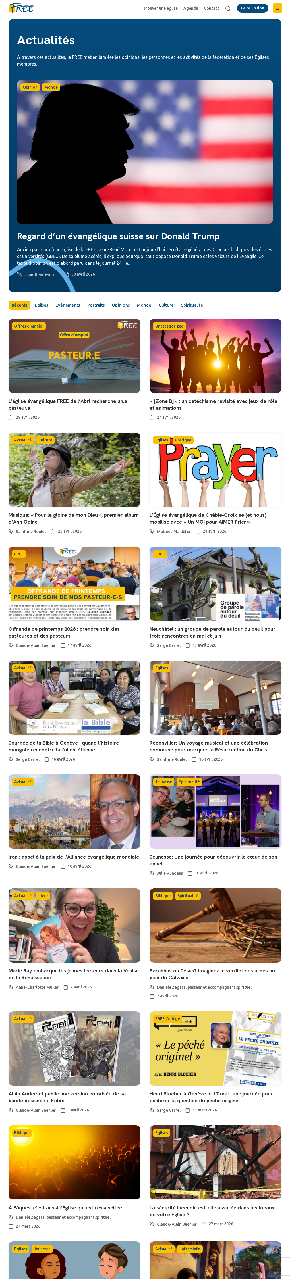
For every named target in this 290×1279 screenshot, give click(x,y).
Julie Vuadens (170, 874)
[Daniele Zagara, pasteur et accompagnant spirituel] (152, 987)
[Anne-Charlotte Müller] (11, 987)
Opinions (136, 305)
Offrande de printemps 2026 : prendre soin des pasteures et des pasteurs (69, 633)
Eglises (46, 305)
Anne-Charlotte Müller (37, 988)
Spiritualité (217, 305)
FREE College (167, 1020)
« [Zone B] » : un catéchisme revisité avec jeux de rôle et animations (213, 405)
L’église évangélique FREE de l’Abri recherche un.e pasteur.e (73, 405)
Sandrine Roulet (31, 532)
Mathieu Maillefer (174, 532)
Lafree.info (189, 1250)
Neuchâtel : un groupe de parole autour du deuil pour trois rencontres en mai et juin (211, 633)
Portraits (108, 305)
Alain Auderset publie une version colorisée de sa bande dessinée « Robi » (73, 1098)
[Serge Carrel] (152, 645)
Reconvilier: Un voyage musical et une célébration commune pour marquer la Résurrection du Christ (214, 747)
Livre (43, 897)
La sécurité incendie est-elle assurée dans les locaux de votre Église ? (209, 1212)
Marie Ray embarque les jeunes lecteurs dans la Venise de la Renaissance (70, 975)
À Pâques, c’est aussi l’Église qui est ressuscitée (71, 1208)
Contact (212, 8)
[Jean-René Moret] (19, 273)
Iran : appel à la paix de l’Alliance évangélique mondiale (68, 861)
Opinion (30, 87)
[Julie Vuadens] (152, 873)
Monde (51, 87)
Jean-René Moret (40, 274)
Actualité (23, 441)
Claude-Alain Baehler (36, 646)
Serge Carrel (169, 646)
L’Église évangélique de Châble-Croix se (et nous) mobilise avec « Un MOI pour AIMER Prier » (213, 519)
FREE (19, 555)
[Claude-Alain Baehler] (11, 645)
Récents (20, 305)
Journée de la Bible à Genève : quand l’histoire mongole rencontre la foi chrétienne (69, 747)
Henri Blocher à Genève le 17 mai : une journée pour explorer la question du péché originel (210, 1098)
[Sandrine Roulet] (11, 531)
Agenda (192, 8)
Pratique (183, 441)
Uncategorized (169, 327)
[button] (277, 8)
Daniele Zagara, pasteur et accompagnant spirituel (204, 988)
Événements (76, 305)
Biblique (163, 897)
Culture (188, 305)
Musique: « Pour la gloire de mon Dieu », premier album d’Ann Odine (70, 519)
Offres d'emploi (29, 327)
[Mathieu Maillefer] (152, 531)
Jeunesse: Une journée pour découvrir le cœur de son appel (213, 861)
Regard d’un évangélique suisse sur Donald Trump (118, 236)
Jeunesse (163, 783)
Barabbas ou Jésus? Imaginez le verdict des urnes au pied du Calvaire (214, 975)
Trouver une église (161, 8)
